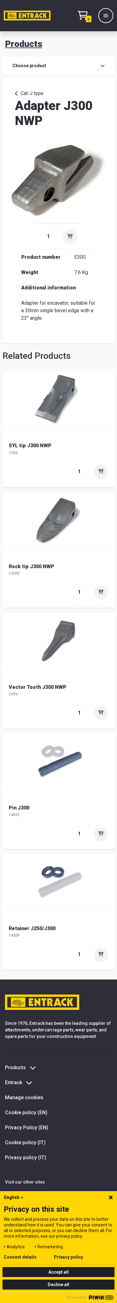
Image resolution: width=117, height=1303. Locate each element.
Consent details (20, 1257)
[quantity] (51, 236)
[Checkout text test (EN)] (86, 15)
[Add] (70, 236)
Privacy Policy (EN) (26, 1127)
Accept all (58, 1272)
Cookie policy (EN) (26, 1112)
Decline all (58, 1284)
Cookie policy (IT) (25, 1142)
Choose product (58, 65)
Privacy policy (68, 1257)
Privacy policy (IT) (25, 1157)
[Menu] (105, 15)
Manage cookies (24, 1097)
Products (23, 44)
